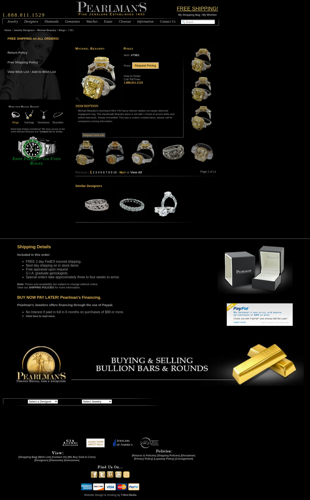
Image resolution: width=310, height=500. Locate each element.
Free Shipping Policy (23, 62)
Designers (31, 21)
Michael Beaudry (46, 30)
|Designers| (41, 460)
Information (145, 21)
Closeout (125, 21)
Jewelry (12, 21)
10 (115, 172)
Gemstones (72, 21)
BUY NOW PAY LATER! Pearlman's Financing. (59, 297)
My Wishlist (209, 14)
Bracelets (58, 121)
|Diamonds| (56, 460)
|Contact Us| (59, 457)
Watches (92, 21)
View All (136, 172)
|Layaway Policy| (164, 458)
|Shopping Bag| (27, 457)
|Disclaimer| (188, 455)
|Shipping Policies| (168, 455)
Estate (108, 21)
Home (8, 30)
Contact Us (167, 21)
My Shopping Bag (189, 14)
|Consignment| (184, 458)
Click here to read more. (40, 316)
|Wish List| (44, 457)
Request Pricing (145, 65)
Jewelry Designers (24, 30)
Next (122, 172)
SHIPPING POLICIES (41, 287)
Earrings (29, 121)
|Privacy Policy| (143, 458)
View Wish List (18, 72)
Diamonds (52, 21)
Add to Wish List (44, 72)
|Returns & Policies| (144, 455)
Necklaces (44, 121)
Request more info (93, 135)
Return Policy (17, 52)
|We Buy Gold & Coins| (82, 457)
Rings (62, 30)
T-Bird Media (128, 495)
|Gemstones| (71, 460)
